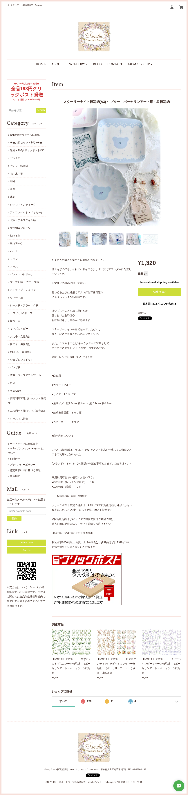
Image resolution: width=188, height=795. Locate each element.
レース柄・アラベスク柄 (24, 305)
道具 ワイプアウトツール (25, 375)
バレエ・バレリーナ (21, 274)
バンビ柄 (15, 367)
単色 (12, 189)
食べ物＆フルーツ (20, 227)
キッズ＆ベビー (19, 328)
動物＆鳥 (15, 235)
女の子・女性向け (20, 336)
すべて (63, 701)
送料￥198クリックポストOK (27, 150)
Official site (26, 543)
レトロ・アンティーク (23, 204)
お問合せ (15, 458)
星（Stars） (17, 243)
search (41, 110)
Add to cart (159, 291)
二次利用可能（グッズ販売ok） (28, 410)
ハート (14, 251)
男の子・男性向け (20, 344)
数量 (140, 273)
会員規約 (15, 476)
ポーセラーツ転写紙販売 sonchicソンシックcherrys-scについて (26, 448)
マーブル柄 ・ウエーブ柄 (24, 282)
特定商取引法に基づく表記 (25, 470)
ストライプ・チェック (23, 289)
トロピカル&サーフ (21, 313)
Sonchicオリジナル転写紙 (25, 134)
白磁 (12, 383)
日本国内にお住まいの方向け (159, 303)
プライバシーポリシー (22, 464)
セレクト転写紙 (19, 165)
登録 (14, 518)
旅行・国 (15, 320)
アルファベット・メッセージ (27, 212)
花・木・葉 (16, 173)
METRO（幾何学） (21, 351)
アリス (14, 266)
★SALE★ (15, 390)
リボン (14, 258)
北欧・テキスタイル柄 (23, 220)
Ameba (26, 550)
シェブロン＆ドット (21, 359)
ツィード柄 (16, 297)
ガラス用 (15, 158)
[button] (77, 64)
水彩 (12, 196)
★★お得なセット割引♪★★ (26, 142)
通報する (142, 313)
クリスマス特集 (19, 418)
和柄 (12, 181)
